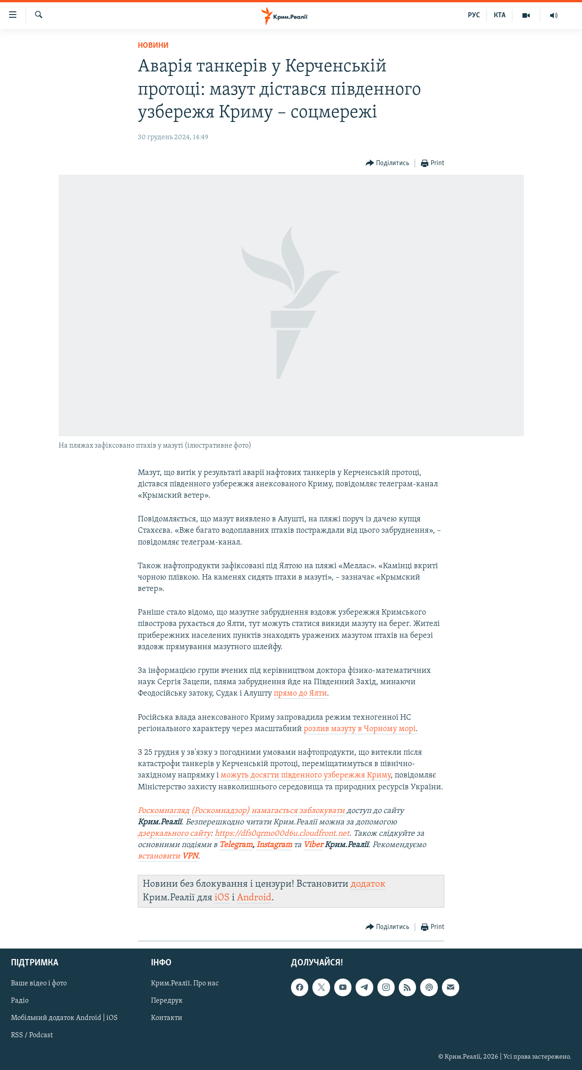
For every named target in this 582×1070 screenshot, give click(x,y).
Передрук (167, 1001)
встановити (160, 856)
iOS (222, 898)
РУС (474, 15)
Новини (153, 45)
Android (254, 898)
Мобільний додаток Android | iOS (64, 1018)
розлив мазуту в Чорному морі (360, 729)
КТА (500, 15)
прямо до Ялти (300, 693)
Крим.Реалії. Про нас (185, 984)
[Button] (388, 163)
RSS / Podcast (32, 1036)
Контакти (166, 1018)
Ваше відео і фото (39, 984)
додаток (368, 884)
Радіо (20, 1001)
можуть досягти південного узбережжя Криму (306, 775)
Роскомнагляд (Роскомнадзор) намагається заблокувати (241, 811)
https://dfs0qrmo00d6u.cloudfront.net (282, 833)
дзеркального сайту (174, 833)
